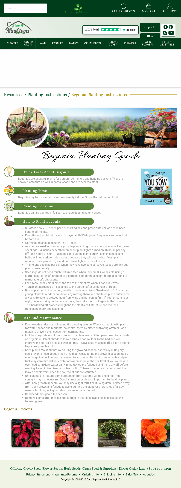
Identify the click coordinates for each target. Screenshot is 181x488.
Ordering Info (90, 474)
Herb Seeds (72, 468)
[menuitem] (12, 43)
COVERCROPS (28, 43)
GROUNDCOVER (113, 43)
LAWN (42, 43)
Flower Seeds (52, 468)
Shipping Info (112, 474)
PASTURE (57, 43)
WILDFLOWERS (148, 43)
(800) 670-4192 (159, 468)
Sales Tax (131, 474)
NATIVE (73, 43)
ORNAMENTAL (93, 43)
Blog (150, 36)
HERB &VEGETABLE (167, 43)
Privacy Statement (38, 474)
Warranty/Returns (66, 474)
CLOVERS (12, 43)
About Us (148, 474)
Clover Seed (32, 468)
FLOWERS (130, 43)
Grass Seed (90, 468)
